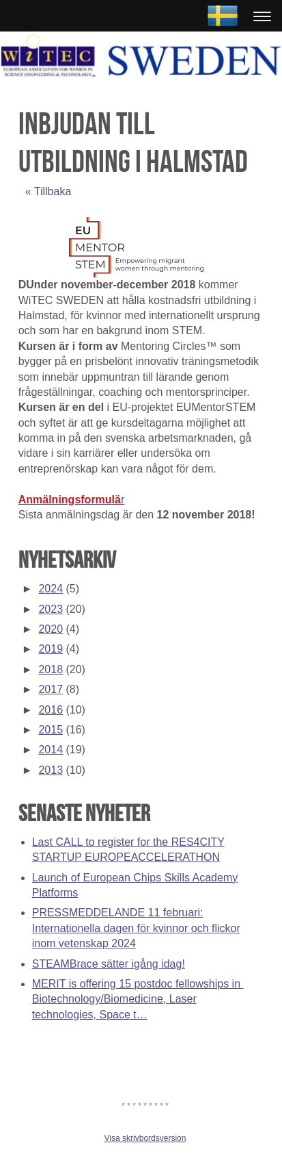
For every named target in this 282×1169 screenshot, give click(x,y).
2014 (50, 749)
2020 (50, 629)
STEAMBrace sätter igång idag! (108, 964)
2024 (50, 588)
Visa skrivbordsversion (145, 1138)
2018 (50, 669)
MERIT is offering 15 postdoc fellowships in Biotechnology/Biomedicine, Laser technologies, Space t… (138, 999)
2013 (50, 770)
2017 (50, 689)
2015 (50, 730)
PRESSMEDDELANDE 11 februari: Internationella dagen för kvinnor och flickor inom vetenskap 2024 (136, 928)
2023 (50, 609)
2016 (50, 710)
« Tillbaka (48, 191)
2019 (50, 649)
